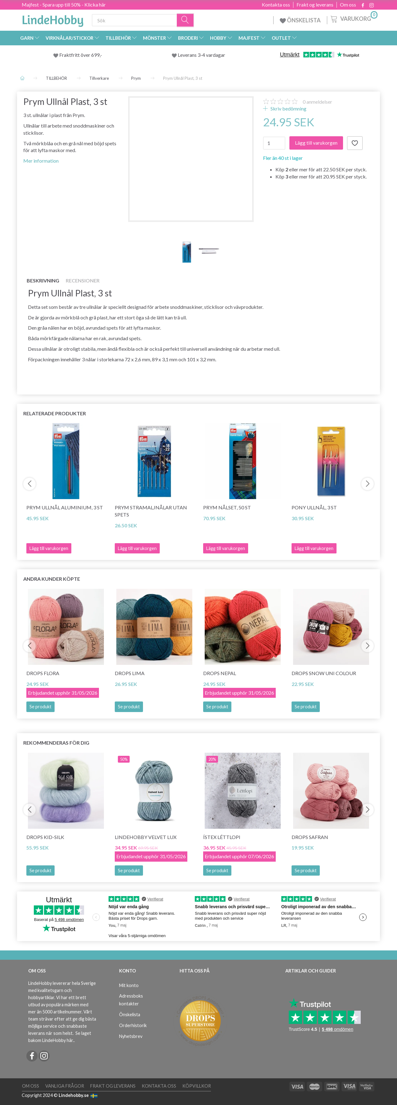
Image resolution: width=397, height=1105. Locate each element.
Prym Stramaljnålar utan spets (151, 510)
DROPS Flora (42, 673)
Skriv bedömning (288, 108)
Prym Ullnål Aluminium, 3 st (64, 507)
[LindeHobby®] (52, 19)
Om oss (348, 4)
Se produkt (40, 706)
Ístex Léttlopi (221, 837)
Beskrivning (43, 280)
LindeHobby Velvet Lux (145, 837)
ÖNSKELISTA (300, 20)
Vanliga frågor (64, 1086)
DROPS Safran (310, 837)
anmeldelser (317, 102)
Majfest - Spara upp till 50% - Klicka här (64, 4)
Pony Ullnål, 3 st (314, 507)
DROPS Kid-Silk (45, 837)
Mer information (41, 161)
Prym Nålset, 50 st (227, 507)
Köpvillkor (196, 1086)
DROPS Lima (130, 673)
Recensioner (83, 280)
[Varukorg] (353, 18)
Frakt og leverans (315, 4)
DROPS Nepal (219, 673)
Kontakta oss (276, 4)
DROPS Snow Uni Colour (324, 673)
